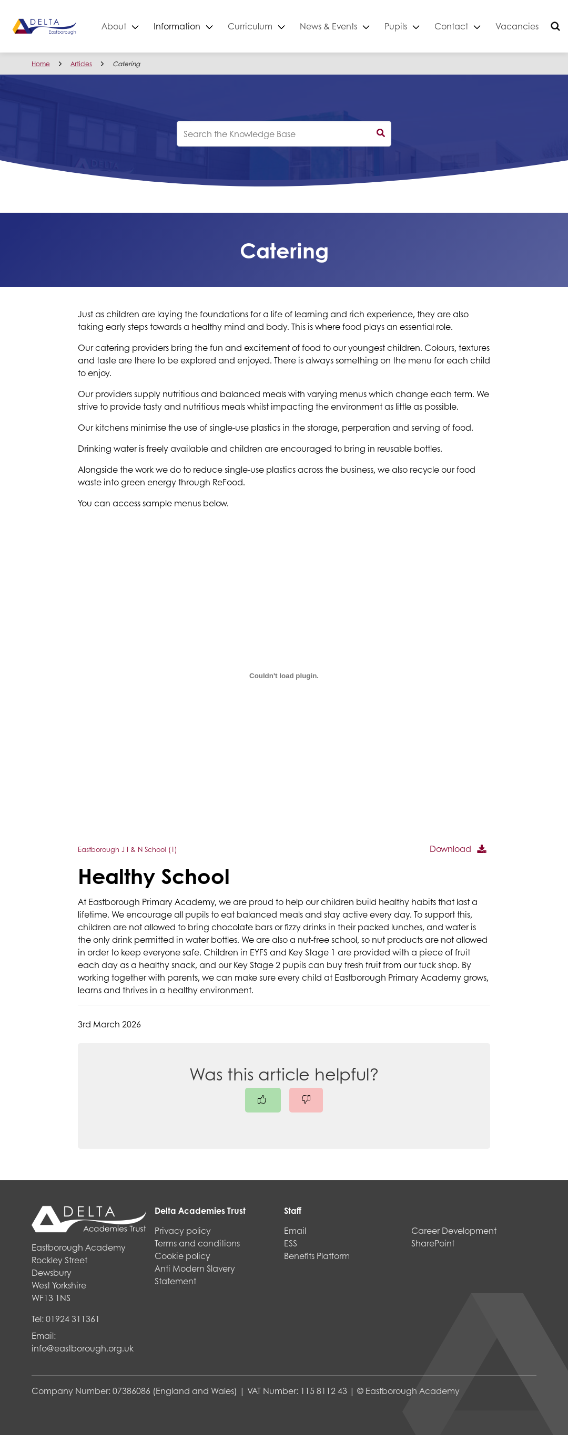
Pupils (414, 26)
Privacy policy (183, 1230)
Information (196, 26)
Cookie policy (182, 1256)
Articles (81, 63)
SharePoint (432, 1243)
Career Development (453, 1230)
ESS (290, 1243)
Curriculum (269, 26)
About (132, 26)
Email (295, 1230)
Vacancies (535, 26)
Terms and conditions (197, 1243)
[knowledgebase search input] (284, 134)
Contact (470, 26)
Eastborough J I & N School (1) (127, 849)
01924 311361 (73, 1319)
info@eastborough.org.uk (83, 1348)
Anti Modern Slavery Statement (195, 1274)
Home (41, 63)
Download (450, 849)
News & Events (347, 26)
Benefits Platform (317, 1256)
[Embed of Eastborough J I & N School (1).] (284, 675)
